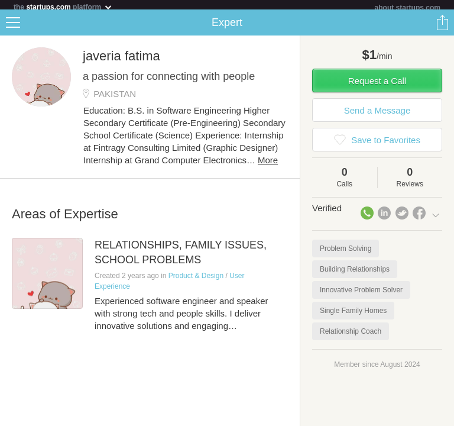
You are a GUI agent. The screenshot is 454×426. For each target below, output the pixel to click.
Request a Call (377, 85)
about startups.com (407, 8)
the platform (63, 7)
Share (442, 27)
